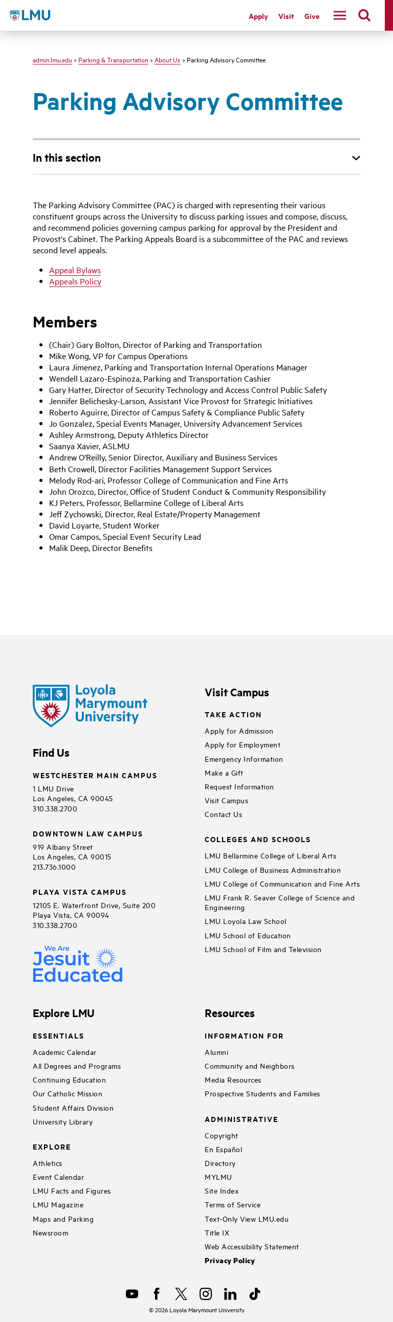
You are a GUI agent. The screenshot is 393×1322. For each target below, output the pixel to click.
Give (311, 15)
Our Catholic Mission (67, 1093)
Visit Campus (226, 800)
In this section (67, 157)
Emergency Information (244, 758)
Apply (258, 15)
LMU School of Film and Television (263, 949)
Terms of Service (232, 1204)
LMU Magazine (58, 1204)
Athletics (47, 1162)
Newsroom (50, 1232)
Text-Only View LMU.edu (247, 1218)
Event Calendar (58, 1176)
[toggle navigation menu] (340, 15)
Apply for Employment (242, 744)
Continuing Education (69, 1079)
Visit (286, 15)
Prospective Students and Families (262, 1093)
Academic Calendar (65, 1051)
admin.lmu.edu (52, 59)
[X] (181, 1294)
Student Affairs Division (73, 1107)
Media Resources (233, 1079)
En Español (223, 1149)
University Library (63, 1121)
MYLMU (218, 1176)
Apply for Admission (239, 730)
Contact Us (223, 814)
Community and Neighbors (250, 1065)
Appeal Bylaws (75, 269)
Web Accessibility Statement (252, 1246)
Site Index (221, 1190)
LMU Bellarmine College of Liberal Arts (270, 855)
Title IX (217, 1232)
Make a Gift (224, 772)
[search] (364, 15)
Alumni (216, 1051)
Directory (220, 1162)
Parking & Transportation (113, 59)
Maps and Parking (63, 1218)
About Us (168, 59)
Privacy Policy (230, 1260)
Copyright (221, 1135)
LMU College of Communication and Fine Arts (282, 883)
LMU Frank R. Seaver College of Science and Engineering (280, 902)
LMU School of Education (248, 935)
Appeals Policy (75, 281)
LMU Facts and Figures (72, 1190)
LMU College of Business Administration (273, 869)
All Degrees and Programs (77, 1065)
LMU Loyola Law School (246, 921)
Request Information (239, 786)
